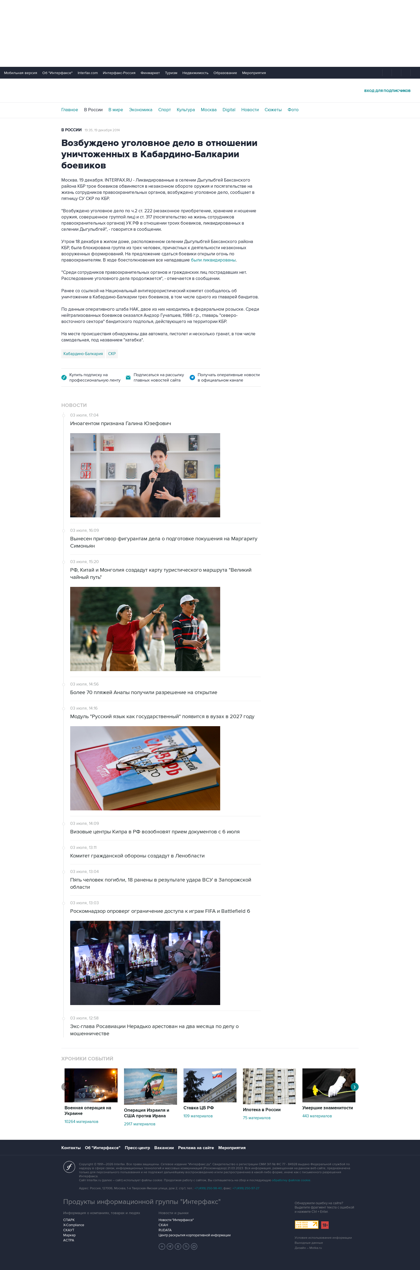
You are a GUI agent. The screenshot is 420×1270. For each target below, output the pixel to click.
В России (93, 109)
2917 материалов (139, 1124)
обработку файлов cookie (291, 1180)
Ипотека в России (262, 1110)
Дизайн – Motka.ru (308, 1248)
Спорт (164, 109)
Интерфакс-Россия (119, 73)
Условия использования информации (323, 1238)
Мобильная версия (20, 73)
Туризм (171, 73)
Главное (69, 109)
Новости (250, 109)
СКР (112, 353)
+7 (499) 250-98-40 (208, 1188)
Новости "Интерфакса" (176, 1220)
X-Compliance (73, 1225)
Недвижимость (195, 73)
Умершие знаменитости (327, 1108)
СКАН (163, 1225)
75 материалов (257, 1117)
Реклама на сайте (196, 1147)
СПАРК (69, 1220)
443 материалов (317, 1116)
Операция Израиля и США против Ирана (146, 1113)
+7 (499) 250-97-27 (245, 1188)
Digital (229, 109)
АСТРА (68, 1240)
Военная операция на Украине (88, 1110)
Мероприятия (254, 73)
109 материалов (198, 1116)
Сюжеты (273, 109)
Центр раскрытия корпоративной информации (195, 1235)
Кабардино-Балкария (83, 353)
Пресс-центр (137, 1147)
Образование (225, 73)
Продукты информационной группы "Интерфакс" (142, 1202)
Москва (209, 109)
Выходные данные (309, 1243)
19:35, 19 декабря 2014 (102, 130)
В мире (115, 109)
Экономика (140, 109)
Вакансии (164, 1147)
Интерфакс (210, 90)
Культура (186, 109)
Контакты (71, 1147)
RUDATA (165, 1230)
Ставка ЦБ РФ (198, 1108)
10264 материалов (81, 1121)
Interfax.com (88, 73)
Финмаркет (150, 73)
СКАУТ (68, 1230)
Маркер (69, 1235)
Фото (293, 109)
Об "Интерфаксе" (57, 73)
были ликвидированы (213, 260)
